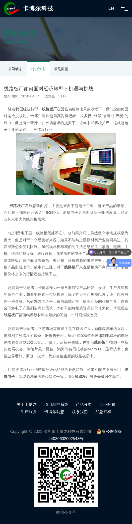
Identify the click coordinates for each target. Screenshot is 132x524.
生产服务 (29, 412)
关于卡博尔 (27, 404)
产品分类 (84, 404)
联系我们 (80, 412)
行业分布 (107, 404)
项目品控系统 (56, 404)
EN (111, 8)
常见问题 (61, 69)
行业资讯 (38, 69)
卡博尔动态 (54, 412)
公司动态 (15, 69)
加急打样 (103, 412)
